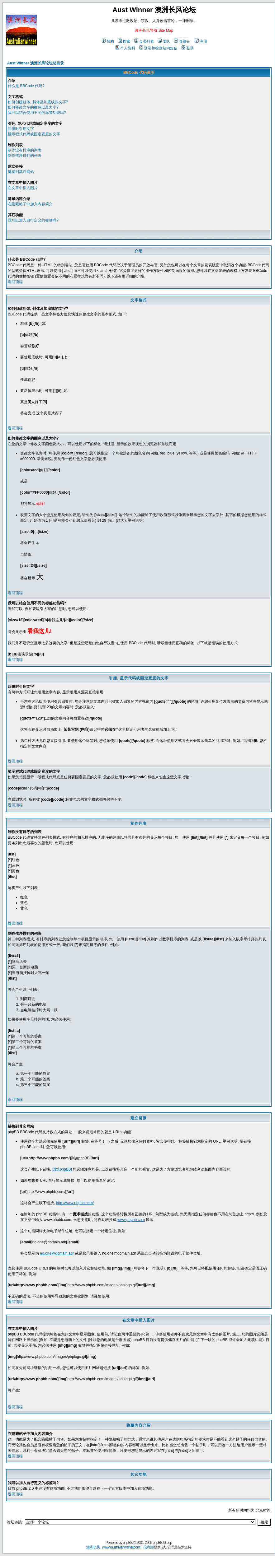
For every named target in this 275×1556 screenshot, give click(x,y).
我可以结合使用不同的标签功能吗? (37, 112)
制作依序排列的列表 (24, 155)
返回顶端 (15, 282)
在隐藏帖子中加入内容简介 (30, 204)
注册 (201, 41)
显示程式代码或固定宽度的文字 (34, 134)
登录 (188, 48)
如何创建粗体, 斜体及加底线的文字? (38, 102)
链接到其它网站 (21, 172)
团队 (164, 41)
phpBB (127, 1542)
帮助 (108, 41)
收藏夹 (182, 41)
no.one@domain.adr (57, 1253)
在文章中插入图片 (23, 188)
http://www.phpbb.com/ (75, 1203)
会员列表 (144, 41)
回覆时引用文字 (21, 129)
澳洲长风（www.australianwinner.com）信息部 (120, 1547)
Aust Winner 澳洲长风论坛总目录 (35, 63)
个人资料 (125, 48)
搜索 (124, 41)
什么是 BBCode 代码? (26, 86)
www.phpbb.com (131, 1220)
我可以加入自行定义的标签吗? (33, 220)
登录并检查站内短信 (158, 48)
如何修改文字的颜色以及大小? (33, 107)
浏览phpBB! (62, 1169)
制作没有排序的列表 (24, 150)
